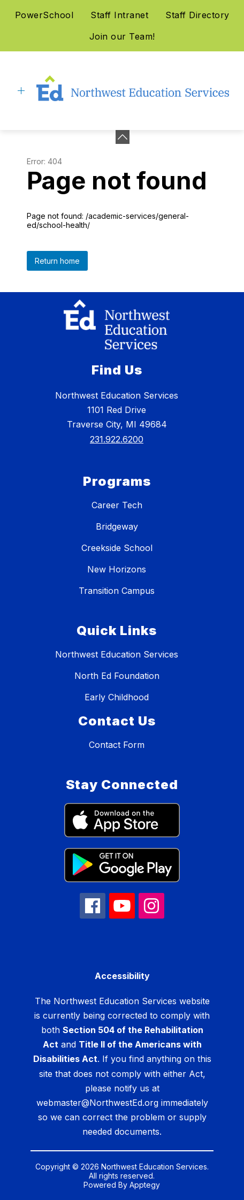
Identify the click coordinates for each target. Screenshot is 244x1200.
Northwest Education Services (116, 654)
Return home (57, 260)
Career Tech (117, 505)
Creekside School (116, 547)
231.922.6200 (116, 439)
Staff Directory (197, 15)
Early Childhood (117, 697)
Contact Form (116, 744)
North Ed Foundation (116, 675)
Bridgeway (117, 526)
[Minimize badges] (122, 137)
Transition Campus (117, 590)
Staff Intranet (119, 15)
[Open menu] (21, 91)
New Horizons (116, 569)
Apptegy (144, 1184)
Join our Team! (122, 36)
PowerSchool (44, 15)
